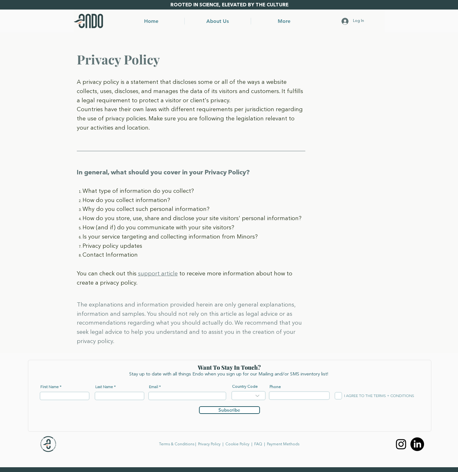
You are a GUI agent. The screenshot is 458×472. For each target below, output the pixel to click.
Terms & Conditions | (178, 444)
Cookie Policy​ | (239, 444)
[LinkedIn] (417, 444)
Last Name (104, 387)
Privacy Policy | (211, 444)
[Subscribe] (229, 410)
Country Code (245, 387)
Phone (275, 387)
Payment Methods (283, 444)
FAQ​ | (260, 444)
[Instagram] (401, 444)
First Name (49, 387)
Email (153, 387)
